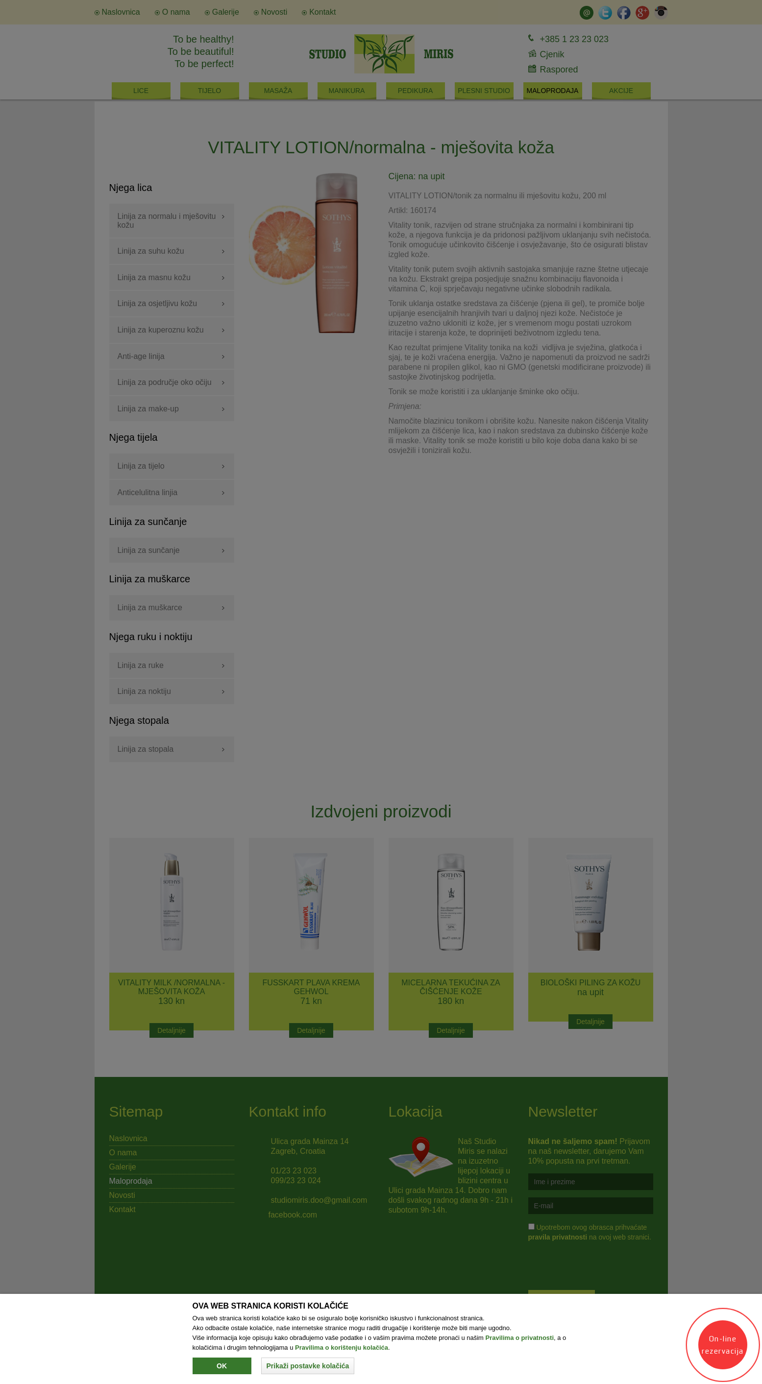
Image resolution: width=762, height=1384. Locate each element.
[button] (308, 1366)
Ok (222, 1366)
